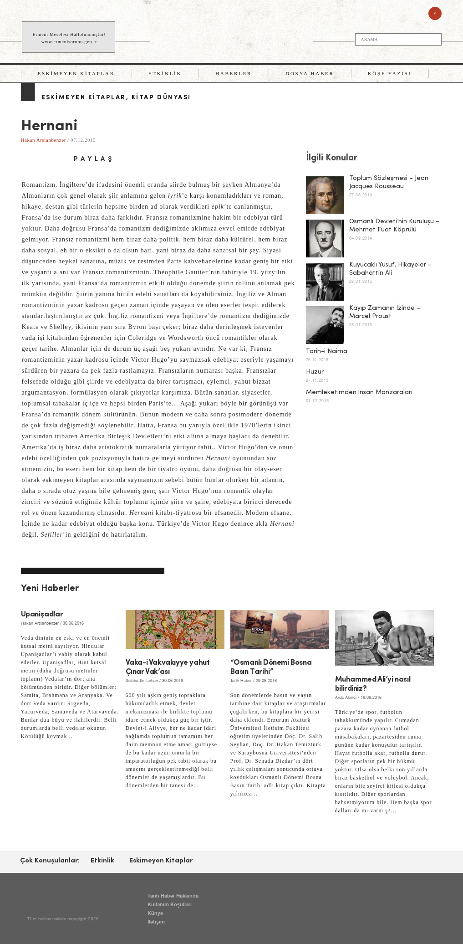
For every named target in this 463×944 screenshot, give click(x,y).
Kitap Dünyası (161, 97)
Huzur (315, 372)
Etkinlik (165, 73)
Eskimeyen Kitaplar (76, 73)
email (59, 159)
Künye (155, 913)
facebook (28, 159)
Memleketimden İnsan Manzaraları (359, 392)
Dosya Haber (309, 73)
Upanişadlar (42, 614)
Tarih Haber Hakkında (173, 895)
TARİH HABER (232, 37)
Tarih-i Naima (326, 351)
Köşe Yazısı (390, 73)
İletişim (156, 921)
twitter (43, 159)
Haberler (233, 73)
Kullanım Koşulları (170, 904)
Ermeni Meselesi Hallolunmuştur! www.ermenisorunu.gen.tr (69, 38)
